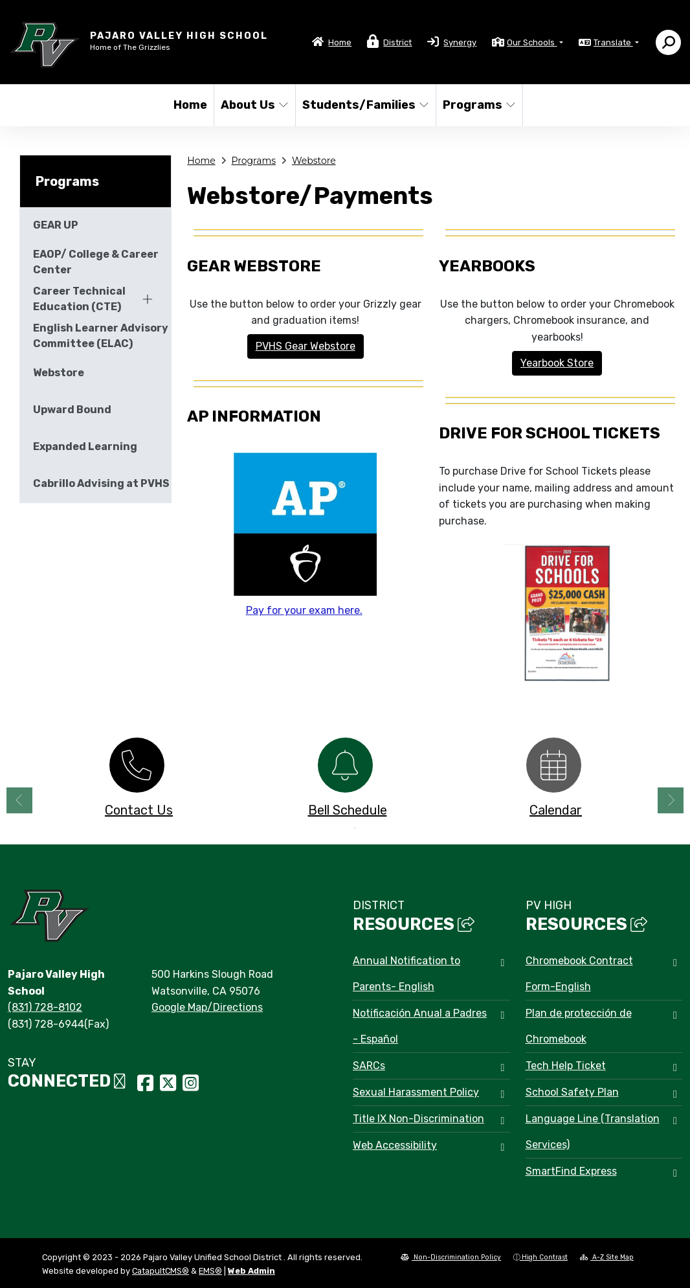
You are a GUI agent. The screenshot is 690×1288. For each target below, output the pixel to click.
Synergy (459, 42)
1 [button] (335, 828)
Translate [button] (613, 42)
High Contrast (545, 1257)
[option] (136, 781)
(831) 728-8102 (45, 1007)
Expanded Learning (85, 446)
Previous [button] (19, 800)
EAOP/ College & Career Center (96, 262)
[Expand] (147, 299)
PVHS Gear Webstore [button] (305, 346)
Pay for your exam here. (304, 610)
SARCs (369, 1065)
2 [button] (354, 828)
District (397, 42)
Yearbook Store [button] (557, 363)
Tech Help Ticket (566, 1065)
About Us (254, 105)
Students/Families (361, 105)
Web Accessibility (395, 1145)
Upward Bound (72, 409)
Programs (478, 105)
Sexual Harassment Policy (416, 1092)
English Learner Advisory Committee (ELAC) (100, 336)
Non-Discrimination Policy (451, 1257)
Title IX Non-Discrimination (418, 1119)
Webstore (314, 160)
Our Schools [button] (532, 42)
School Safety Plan (572, 1092)
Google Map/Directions (207, 1007)
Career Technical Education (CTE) (79, 299)
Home (339, 42)
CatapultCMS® (160, 1271)
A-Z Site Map (607, 1257)
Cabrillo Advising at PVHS (101, 483)
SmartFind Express (571, 1171)
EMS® (210, 1271)
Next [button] (671, 800)
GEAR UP (55, 225)
